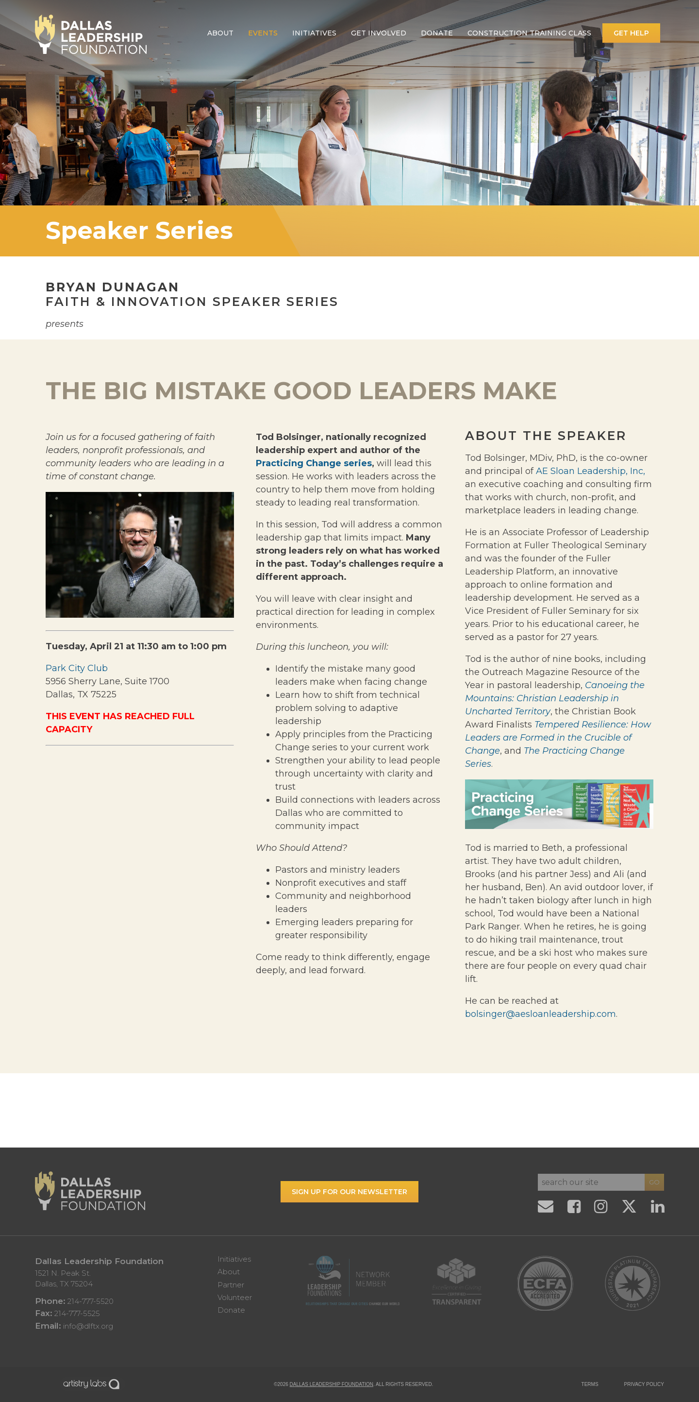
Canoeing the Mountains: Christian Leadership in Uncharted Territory (555, 698)
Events (263, 33)
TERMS (590, 1384)
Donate (437, 33)
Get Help (631, 33)
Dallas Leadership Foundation (331, 1384)
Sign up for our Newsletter (349, 1191)
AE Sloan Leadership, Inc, (590, 471)
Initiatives (314, 33)
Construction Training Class (529, 33)
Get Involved (378, 33)
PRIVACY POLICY (644, 1384)
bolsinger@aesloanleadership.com (540, 1014)
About (220, 33)
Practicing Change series (314, 463)
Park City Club (77, 668)
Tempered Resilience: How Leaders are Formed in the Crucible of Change (558, 737)
